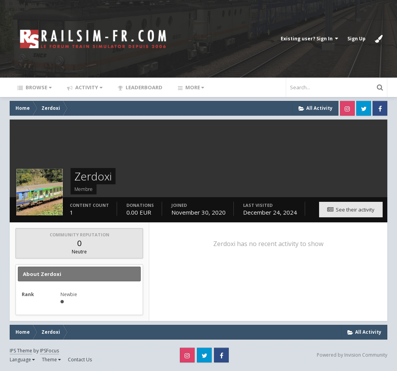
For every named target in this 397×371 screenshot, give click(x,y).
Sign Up (356, 38)
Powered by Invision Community (352, 355)
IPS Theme (21, 350)
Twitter (363, 108)
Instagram (347, 108)
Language (22, 359)
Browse (38, 87)
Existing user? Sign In (309, 38)
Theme (51, 359)
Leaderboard (143, 87)
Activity (88, 87)
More (194, 87)
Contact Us (80, 359)
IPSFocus (49, 350)
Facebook (380, 108)
